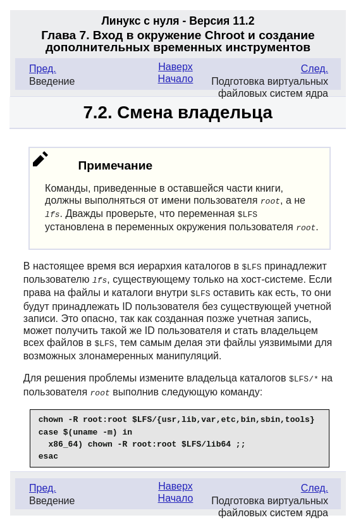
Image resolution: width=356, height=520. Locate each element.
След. (314, 68)
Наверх (175, 66)
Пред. (42, 68)
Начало (175, 78)
